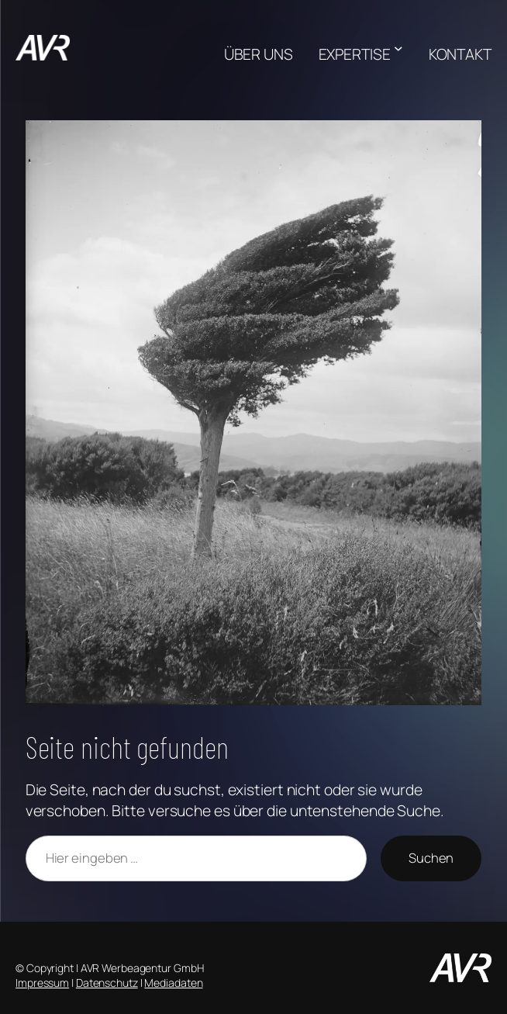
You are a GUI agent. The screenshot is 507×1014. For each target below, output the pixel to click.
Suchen (431, 858)
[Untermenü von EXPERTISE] (398, 48)
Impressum (42, 982)
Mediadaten (173, 982)
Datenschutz (107, 982)
